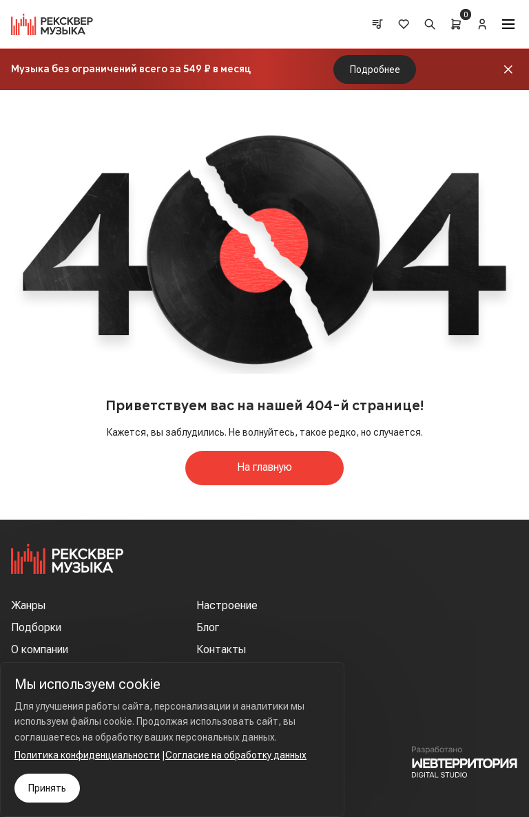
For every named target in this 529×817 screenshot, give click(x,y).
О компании (39, 649)
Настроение (227, 605)
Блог (207, 627)
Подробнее (375, 69)
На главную (264, 467)
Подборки (36, 627)
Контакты (221, 649)
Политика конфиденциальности (87, 755)
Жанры (28, 605)
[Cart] (456, 24)
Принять (47, 788)
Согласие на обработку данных (236, 755)
